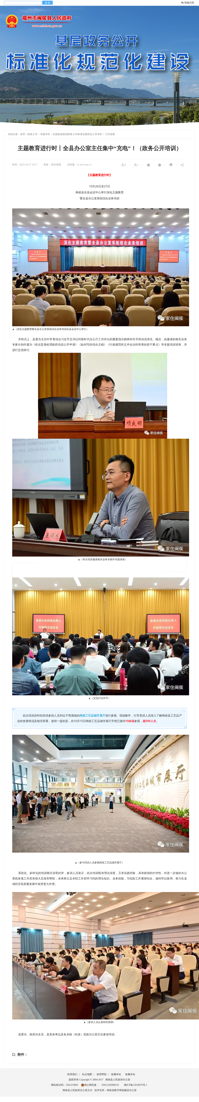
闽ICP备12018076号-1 (135, 1085)
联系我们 (72, 1074)
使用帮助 (101, 1074)
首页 (22, 134)
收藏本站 (116, 1074)
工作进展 (110, 134)
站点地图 (87, 1074)
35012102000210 (110, 1085)
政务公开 (33, 134)
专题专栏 (45, 134)
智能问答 (187, 3)
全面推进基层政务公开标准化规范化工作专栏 (77, 134)
